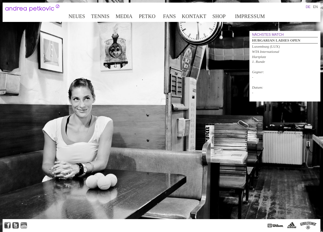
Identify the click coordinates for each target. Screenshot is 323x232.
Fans (169, 16)
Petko (147, 16)
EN (315, 7)
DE (308, 7)
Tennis (100, 16)
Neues (76, 16)
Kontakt (194, 16)
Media (124, 16)
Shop (219, 16)
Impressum (250, 16)
